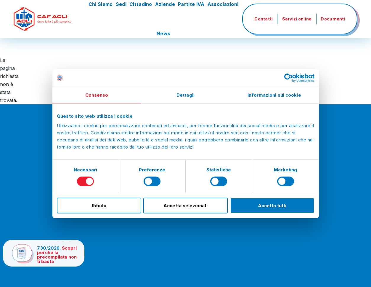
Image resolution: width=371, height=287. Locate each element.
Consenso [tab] (96, 95)
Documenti (333, 18)
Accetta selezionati (185, 205)
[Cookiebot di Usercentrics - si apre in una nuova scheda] (288, 78)
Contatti (263, 18)
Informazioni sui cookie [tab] (274, 95)
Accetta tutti (272, 205)
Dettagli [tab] (185, 95)
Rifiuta (99, 205)
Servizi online (297, 18)
